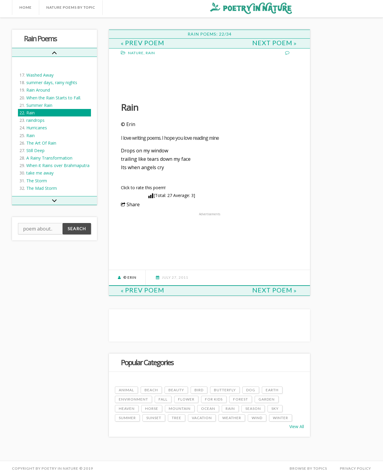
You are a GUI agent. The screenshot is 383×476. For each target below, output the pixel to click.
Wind (257, 418)
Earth (272, 390)
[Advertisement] (169, 78)
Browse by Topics (308, 468)
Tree (176, 418)
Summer (127, 418)
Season (253, 408)
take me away (40, 173)
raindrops (35, 120)
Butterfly (225, 390)
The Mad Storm (41, 188)
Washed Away (40, 75)
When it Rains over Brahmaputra (57, 165)
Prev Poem (142, 43)
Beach (151, 390)
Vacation (202, 418)
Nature (136, 53)
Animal (126, 390)
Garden (267, 399)
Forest (240, 399)
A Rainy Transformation (49, 158)
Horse (151, 408)
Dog (250, 390)
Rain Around (38, 90)
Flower (186, 399)
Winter (280, 418)
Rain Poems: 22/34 (210, 34)
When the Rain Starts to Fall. (53, 98)
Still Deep (35, 150)
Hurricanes (36, 128)
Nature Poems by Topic (70, 7)
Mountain (180, 408)
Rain (30, 113)
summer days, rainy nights (51, 82)
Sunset (153, 418)
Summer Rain (39, 105)
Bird (198, 390)
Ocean (208, 408)
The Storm (36, 181)
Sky (275, 408)
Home (25, 7)
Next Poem (274, 43)
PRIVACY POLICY (355, 468)
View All (296, 426)
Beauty (176, 390)
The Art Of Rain (41, 143)
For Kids (214, 399)
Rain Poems (40, 38)
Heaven (127, 408)
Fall (163, 399)
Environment (133, 399)
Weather (231, 418)
